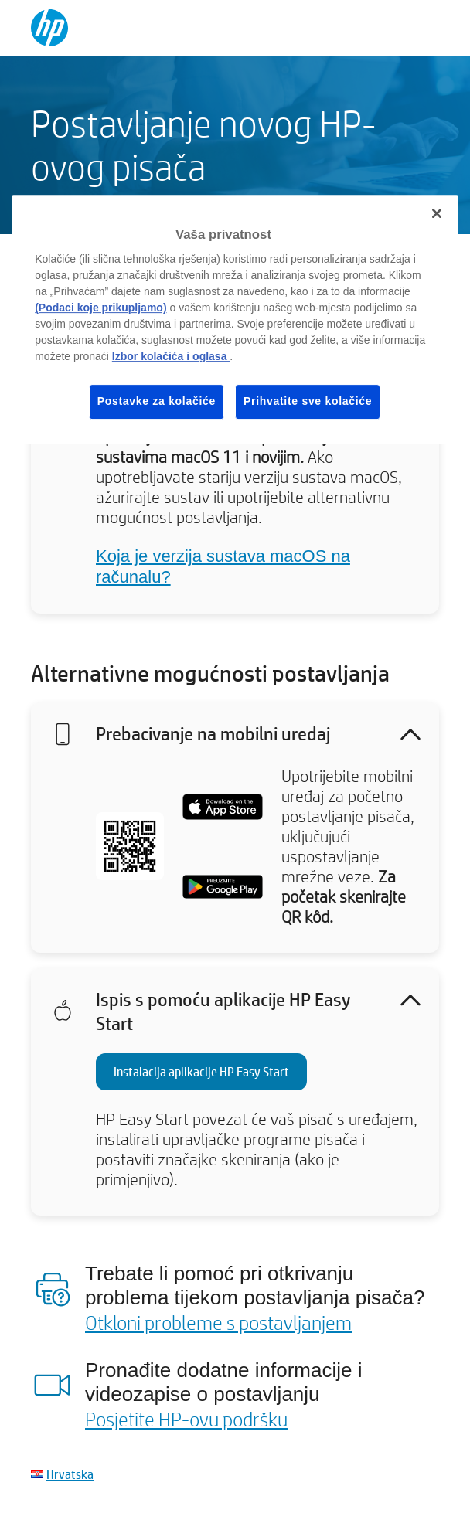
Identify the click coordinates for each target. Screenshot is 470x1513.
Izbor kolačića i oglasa (171, 356)
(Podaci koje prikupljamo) (100, 307)
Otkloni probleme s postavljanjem (218, 1322)
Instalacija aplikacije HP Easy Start (201, 1071)
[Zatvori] (437, 213)
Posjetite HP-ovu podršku (186, 1418)
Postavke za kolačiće (156, 401)
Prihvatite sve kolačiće (308, 401)
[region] (235, 319)
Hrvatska (70, 1474)
